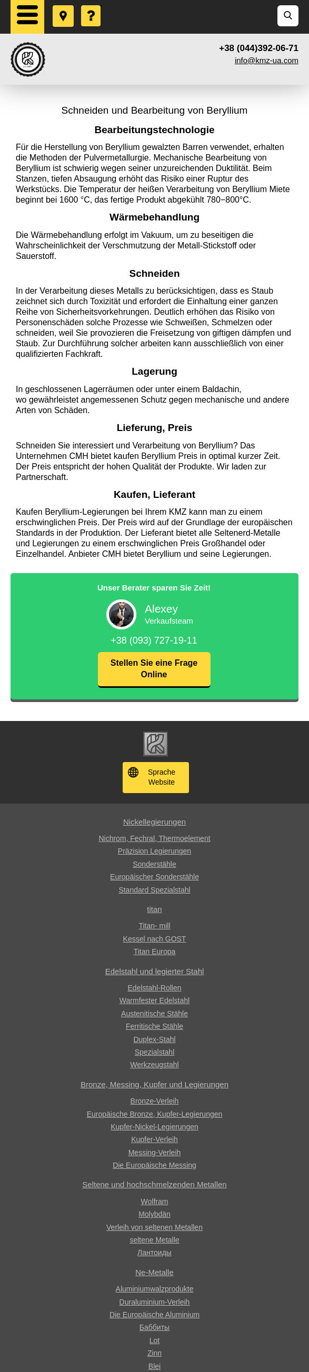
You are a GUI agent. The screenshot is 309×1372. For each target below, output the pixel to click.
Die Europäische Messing (154, 1165)
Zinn (154, 1353)
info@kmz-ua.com (266, 60)
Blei (154, 1366)
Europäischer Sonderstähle (154, 877)
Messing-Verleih (154, 1152)
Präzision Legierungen (154, 851)
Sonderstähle (154, 864)
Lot (154, 1340)
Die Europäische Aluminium (154, 1314)
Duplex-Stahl (154, 1039)
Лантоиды (154, 1252)
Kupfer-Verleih (154, 1139)
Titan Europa (155, 951)
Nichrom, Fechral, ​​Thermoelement (154, 838)
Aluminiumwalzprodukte (155, 1289)
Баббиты (154, 1327)
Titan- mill (154, 926)
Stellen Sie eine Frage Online (154, 668)
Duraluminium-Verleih (154, 1302)
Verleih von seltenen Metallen (154, 1227)
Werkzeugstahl (154, 1064)
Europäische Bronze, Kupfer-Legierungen (155, 1114)
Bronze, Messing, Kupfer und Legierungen (154, 1084)
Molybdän (154, 1214)
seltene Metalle (154, 1240)
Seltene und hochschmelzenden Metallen (154, 1184)
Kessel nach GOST (154, 939)
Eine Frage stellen (91, 5)
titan (154, 909)
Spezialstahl (155, 1052)
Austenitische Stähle (154, 1013)
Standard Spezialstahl (154, 890)
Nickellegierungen (154, 821)
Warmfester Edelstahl (154, 1000)
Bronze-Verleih (155, 1101)
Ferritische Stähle (154, 1026)
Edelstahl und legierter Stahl (154, 971)
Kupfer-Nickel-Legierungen (154, 1127)
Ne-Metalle (154, 1272)
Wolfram (154, 1201)
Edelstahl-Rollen (155, 988)
